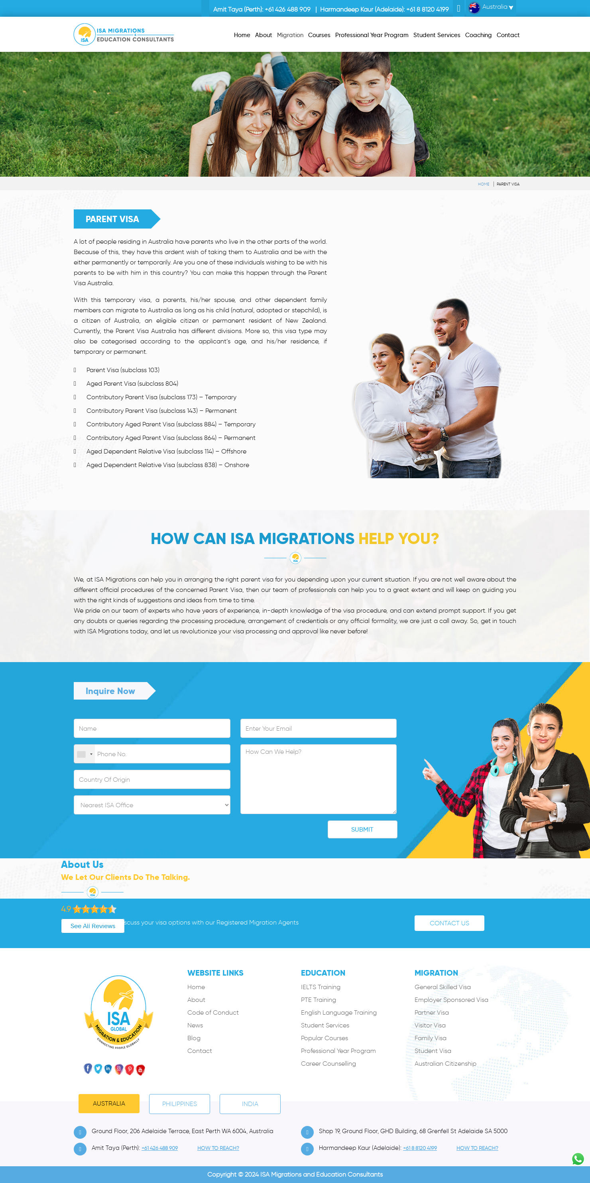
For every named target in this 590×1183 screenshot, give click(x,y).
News (195, 1025)
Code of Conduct (213, 1012)
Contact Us (449, 923)
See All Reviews (66, 926)
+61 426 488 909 (288, 9)
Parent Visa (508, 184)
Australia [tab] (109, 1103)
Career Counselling (328, 1063)
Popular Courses (324, 1038)
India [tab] (250, 1104)
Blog (194, 1038)
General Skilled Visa (443, 987)
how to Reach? (218, 1148)
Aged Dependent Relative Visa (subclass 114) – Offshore (166, 451)
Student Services (325, 1025)
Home (483, 184)
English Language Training (339, 1012)
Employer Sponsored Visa (451, 1000)
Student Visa (433, 1051)
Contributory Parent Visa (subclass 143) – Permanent (162, 410)
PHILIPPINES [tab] (179, 1104)
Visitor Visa (430, 1025)
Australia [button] (487, 8)
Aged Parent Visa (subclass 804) (132, 383)
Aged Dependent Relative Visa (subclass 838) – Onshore (168, 465)
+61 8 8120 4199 (427, 9)
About (196, 1000)
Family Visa (430, 1038)
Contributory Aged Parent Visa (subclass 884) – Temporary (171, 424)
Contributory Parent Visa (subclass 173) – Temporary (161, 397)
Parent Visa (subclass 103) (123, 370)
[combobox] (84, 754)
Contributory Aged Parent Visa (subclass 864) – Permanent (171, 438)
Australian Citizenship (445, 1063)
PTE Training (318, 1000)
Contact (199, 1051)
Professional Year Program (338, 1051)
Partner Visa (432, 1012)
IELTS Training (320, 987)
